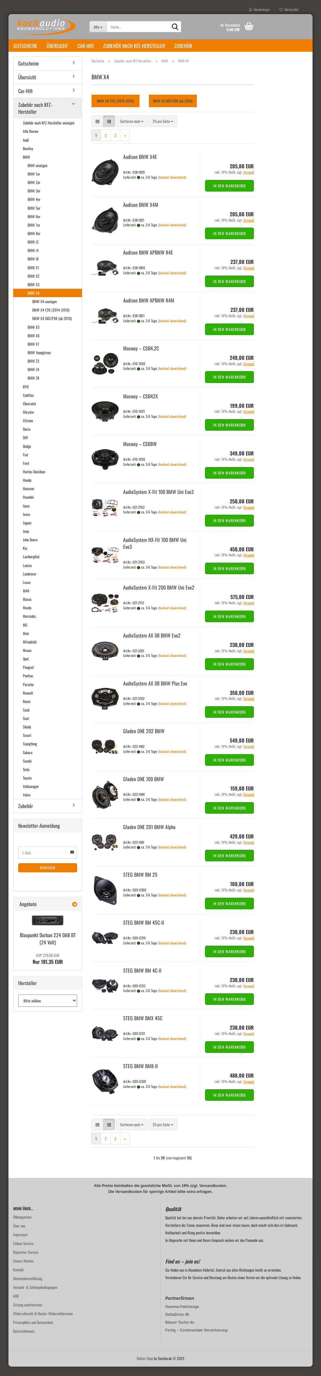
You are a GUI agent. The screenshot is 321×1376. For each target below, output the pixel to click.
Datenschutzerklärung (27, 1287)
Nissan (27, 659)
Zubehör (183, 46)
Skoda (27, 736)
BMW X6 (33, 345)
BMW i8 (33, 268)
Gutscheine (25, 46)
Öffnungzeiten (22, 1226)
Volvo (26, 804)
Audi (26, 149)
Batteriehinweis (23, 1340)
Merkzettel (288, 9)
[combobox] (132, 130)
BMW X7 (33, 353)
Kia (25, 557)
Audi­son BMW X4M (140, 214)
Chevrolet (29, 413)
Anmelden (47, 877)
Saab (26, 719)
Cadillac (28, 404)
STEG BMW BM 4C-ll (142, 980)
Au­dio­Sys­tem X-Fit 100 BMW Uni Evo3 (158, 501)
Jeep (26, 540)
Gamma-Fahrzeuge (182, 1316)
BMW (26, 166)
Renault (28, 702)
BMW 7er (34, 234)
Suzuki (27, 770)
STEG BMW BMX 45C (142, 1027)
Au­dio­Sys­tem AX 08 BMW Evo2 (152, 645)
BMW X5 (33, 336)
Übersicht (57, 46)
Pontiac (28, 685)
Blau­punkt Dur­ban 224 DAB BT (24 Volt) (48, 948)
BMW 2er (34, 191)
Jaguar (27, 532)
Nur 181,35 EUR (48, 968)
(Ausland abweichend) (172, 186)
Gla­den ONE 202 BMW (144, 740)
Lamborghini (31, 566)
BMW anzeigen (37, 174)
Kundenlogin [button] (259, 9)
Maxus (27, 608)
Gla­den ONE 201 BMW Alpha (149, 836)
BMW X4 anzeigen (44, 310)
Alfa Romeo (30, 140)
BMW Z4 (33, 378)
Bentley (28, 157)
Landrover (29, 583)
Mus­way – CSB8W (140, 453)
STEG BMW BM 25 (140, 884)
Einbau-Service (23, 1252)
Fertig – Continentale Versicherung (196, 1339)
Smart (27, 744)
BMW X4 (33, 302)
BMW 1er (34, 183)
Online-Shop (145, 1367)
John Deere (30, 549)
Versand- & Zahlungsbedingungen (35, 1296)
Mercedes (29, 625)
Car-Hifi (85, 46)
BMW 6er (34, 225)
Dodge (27, 455)
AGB (16, 1305)
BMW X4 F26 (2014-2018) (50, 319)
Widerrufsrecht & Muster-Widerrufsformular (43, 1323)
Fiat (25, 464)
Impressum (20, 1244)
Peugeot (28, 676)
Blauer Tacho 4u (179, 1332)
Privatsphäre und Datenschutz (33, 1331)
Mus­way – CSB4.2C (141, 357)
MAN (26, 600)
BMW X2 (33, 285)
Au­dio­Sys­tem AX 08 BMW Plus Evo (155, 692)
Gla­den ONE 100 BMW (143, 788)
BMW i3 (33, 251)
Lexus (26, 591)
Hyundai (28, 506)
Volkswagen (31, 795)
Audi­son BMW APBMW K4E (148, 261)
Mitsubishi (30, 651)
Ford (26, 472)
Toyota (27, 787)
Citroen (28, 430)
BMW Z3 (33, 370)
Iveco (26, 523)
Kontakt (18, 1279)
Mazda (27, 617)
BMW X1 (33, 277)
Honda (27, 489)
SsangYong (30, 753)
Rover (27, 710)
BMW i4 (33, 259)
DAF (25, 446)
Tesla (26, 778)
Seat (26, 727)
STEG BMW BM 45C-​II (143, 932)
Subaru (27, 761)
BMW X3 (33, 294)
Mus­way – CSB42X (140, 405)
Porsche (28, 693)
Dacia (26, 438)
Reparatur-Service (25, 1261)
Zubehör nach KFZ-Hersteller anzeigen (48, 132)
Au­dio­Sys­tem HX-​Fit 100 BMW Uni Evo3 (155, 552)
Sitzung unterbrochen (27, 1314)
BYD (26, 396)
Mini (26, 642)
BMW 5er (34, 217)
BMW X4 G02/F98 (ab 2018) (52, 327)
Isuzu (26, 515)
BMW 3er (34, 200)
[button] (97, 130)
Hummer (28, 498)
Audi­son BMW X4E (140, 166)
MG (25, 634)
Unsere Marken (23, 1270)
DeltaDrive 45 (177, 1324)
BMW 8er (34, 242)
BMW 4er (34, 208)
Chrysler (28, 421)
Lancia (27, 574)
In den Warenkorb (229, 195)
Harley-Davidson (34, 481)
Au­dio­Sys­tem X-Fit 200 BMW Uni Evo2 (158, 597)
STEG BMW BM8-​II (140, 1075)
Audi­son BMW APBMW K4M (148, 309)
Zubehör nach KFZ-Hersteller (134, 46)
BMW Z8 (33, 387)
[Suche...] (98, 26)
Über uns (19, 1235)
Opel (26, 668)
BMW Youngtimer (39, 362)
